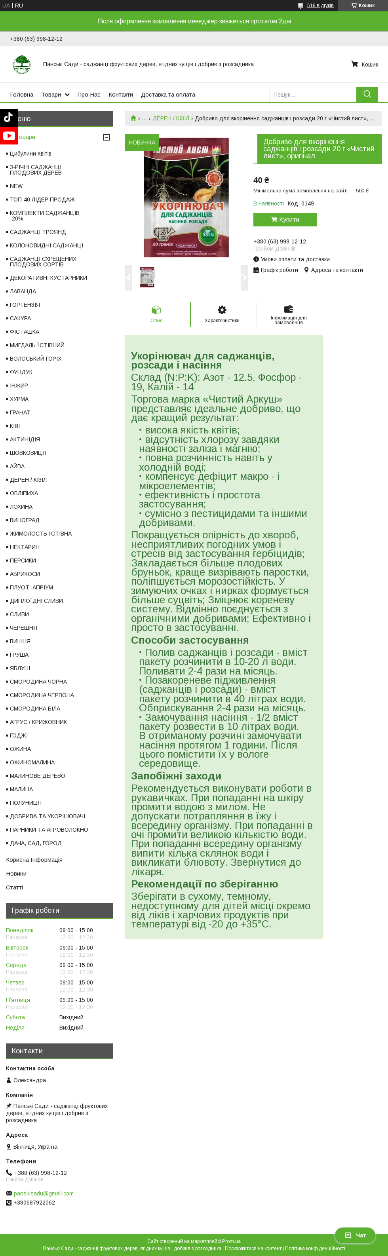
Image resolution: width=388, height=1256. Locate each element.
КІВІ (15, 426)
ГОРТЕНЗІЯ (25, 305)
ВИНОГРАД (25, 520)
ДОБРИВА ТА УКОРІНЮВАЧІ (47, 816)
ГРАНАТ (20, 412)
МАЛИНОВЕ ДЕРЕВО (37, 776)
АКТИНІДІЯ (25, 439)
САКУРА (20, 318)
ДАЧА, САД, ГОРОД (36, 843)
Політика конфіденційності (315, 1248)
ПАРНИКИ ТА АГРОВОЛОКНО (49, 830)
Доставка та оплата (168, 94)
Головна (21, 94)
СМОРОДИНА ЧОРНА (38, 681)
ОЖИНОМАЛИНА (32, 762)
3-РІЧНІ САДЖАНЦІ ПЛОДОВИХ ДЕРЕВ (36, 170)
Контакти (120, 94)
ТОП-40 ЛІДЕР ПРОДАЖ (42, 199)
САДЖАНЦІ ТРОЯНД (38, 232)
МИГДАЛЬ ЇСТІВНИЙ (37, 345)
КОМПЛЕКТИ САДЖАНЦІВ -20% (45, 216)
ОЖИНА (20, 749)
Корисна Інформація (34, 859)
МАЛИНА (21, 789)
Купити (289, 219)
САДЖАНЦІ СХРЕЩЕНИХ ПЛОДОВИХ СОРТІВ (43, 262)
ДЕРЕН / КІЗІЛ (170, 118)
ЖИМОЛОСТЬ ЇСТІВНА (41, 533)
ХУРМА (19, 399)
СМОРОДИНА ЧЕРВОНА (42, 695)
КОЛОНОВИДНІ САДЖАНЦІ (46, 245)
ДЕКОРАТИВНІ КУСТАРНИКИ (48, 278)
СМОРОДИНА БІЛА (35, 708)
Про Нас (89, 94)
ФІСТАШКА (24, 332)
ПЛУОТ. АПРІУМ (31, 587)
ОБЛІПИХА (24, 493)
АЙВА (17, 466)
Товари (51, 94)
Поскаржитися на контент (253, 1248)
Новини (16, 873)
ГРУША (19, 655)
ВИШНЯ (20, 641)
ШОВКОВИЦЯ (28, 453)
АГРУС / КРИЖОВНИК (38, 722)
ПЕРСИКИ (23, 560)
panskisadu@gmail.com (44, 1193)
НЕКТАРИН (25, 547)
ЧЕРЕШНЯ (23, 628)
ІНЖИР (19, 385)
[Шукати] (367, 94)
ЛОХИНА (21, 507)
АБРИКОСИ (25, 574)
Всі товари (20, 136)
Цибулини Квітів (30, 153)
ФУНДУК (21, 372)
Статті (14, 887)
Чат (355, 1235)
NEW (16, 186)
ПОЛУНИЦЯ (26, 803)
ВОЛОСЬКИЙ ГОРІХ (35, 358)
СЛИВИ (19, 614)
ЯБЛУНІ (20, 668)
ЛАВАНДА (23, 291)
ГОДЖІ (19, 735)
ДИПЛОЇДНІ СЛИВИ (36, 601)
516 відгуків (320, 5)
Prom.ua (231, 1241)
